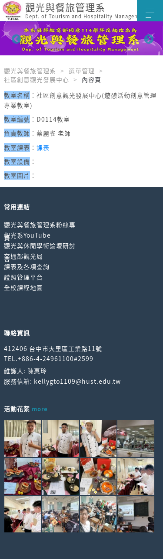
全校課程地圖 (23, 287)
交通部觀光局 (23, 256)
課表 (43, 147)
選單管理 (82, 70)
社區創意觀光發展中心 (36, 79)
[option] (81, 38)
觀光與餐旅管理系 (30, 70)
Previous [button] (15, 38)
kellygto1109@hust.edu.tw (77, 381)
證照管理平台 (23, 277)
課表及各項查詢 (27, 266)
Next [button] (147, 38)
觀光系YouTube (27, 235)
